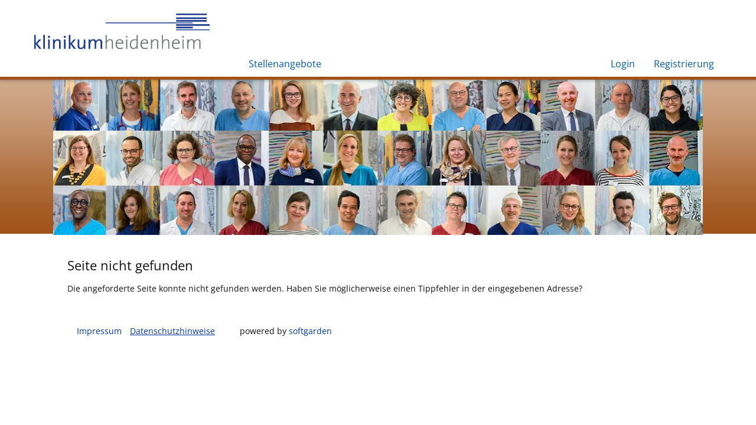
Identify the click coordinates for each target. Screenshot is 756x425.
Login (623, 63)
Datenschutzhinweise (172, 330)
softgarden (310, 330)
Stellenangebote (285, 63)
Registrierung (684, 63)
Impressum (99, 330)
